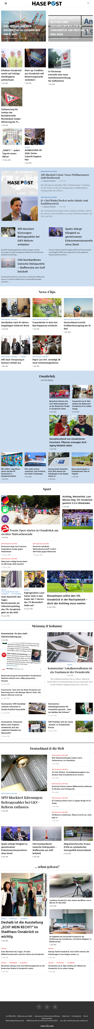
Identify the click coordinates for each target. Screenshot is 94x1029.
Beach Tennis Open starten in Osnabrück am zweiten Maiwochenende (29, 532)
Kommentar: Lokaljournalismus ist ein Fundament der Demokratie (70, 670)
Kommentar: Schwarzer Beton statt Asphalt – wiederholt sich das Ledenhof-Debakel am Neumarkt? (11, 727)
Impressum (38, 1016)
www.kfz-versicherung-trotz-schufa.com (74, 1020)
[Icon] (15, 307)
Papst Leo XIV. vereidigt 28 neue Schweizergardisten (46, 361)
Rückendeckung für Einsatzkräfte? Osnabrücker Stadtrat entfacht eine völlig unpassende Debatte (21, 678)
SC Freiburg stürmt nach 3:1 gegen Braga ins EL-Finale (72, 802)
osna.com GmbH (26, 1016)
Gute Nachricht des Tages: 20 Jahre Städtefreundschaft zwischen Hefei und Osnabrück (22, 953)
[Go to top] (47, 1026)
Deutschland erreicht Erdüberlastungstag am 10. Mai (77, 326)
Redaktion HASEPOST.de (61, 38)
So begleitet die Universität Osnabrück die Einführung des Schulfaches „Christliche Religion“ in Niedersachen (70, 939)
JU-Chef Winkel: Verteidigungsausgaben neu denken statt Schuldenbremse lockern (70, 773)
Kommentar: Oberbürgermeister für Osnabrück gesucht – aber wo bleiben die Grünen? (59, 708)
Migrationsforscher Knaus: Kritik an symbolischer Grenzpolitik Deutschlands (77, 847)
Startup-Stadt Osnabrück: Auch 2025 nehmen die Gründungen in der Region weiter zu (58, 473)
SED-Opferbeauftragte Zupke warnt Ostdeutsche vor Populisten (67, 759)
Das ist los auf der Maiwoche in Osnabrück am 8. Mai (21, 30)
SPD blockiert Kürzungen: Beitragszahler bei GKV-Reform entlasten (29, 237)
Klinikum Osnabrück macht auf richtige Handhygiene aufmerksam (11, 75)
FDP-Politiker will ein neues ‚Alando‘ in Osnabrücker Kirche (60, 724)
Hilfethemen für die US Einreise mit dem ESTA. (42, 1020)
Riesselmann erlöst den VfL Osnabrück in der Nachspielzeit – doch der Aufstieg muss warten (67, 600)
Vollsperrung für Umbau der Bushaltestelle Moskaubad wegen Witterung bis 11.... (11, 116)
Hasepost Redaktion (49, 181)
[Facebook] (39, 1007)
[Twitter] (47, 1007)
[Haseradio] (5, 529)
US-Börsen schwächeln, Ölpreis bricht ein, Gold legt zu (71, 816)
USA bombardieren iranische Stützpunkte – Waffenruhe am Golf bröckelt (31, 266)
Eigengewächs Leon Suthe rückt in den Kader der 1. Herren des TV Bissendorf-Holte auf (34, 599)
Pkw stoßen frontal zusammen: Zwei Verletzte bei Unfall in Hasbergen (35, 471)
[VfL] (5, 519)
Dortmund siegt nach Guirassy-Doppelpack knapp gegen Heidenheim (14, 549)
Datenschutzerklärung (52, 1016)
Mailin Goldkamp (11, 38)
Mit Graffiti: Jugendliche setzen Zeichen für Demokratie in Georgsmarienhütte (10, 473)
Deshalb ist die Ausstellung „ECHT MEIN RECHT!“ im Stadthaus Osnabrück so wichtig (22, 930)
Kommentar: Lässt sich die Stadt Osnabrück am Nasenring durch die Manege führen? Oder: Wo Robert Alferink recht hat (21, 692)
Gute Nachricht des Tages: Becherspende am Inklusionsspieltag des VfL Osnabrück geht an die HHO (11, 605)
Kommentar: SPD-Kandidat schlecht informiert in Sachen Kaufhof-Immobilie (13, 706)
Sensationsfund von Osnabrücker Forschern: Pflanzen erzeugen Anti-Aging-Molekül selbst (68, 442)
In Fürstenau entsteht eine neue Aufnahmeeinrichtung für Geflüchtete (59, 76)
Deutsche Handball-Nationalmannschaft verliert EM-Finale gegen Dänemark (44, 549)
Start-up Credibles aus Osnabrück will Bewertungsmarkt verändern (34, 75)
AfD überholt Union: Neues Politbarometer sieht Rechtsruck (65, 176)
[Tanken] (5, 510)
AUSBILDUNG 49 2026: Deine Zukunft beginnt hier (33, 155)
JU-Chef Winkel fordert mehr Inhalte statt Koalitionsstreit (64, 202)
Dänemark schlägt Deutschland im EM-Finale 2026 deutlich (14, 563)
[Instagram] (55, 1007)
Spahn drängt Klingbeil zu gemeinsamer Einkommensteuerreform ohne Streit (14, 848)
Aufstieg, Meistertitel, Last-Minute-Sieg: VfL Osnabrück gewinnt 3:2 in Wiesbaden (77, 500)
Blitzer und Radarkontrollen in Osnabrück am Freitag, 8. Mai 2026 (70, 28)
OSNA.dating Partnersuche (15, 1020)
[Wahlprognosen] (5, 500)
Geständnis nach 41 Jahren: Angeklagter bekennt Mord (15, 324)
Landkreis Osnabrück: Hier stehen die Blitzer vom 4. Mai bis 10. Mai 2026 (70, 902)
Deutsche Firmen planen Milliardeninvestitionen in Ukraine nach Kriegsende (72, 788)
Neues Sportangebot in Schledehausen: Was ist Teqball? (81, 471)
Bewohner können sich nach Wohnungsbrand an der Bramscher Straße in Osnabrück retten (59, 405)
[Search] (88, 3)
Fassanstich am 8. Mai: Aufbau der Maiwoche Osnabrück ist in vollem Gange (81, 405)
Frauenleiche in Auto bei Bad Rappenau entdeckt (44, 324)
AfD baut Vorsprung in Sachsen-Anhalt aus (12, 361)
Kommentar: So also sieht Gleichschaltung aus (14, 635)
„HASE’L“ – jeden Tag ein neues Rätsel (11, 154)
